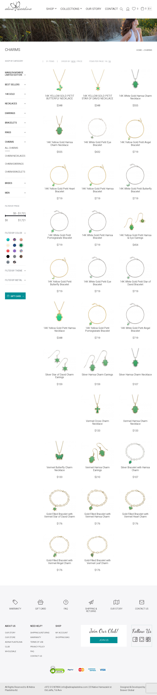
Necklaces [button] (15, 103)
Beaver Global (127, 690)
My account (62, 632)
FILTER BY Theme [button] (15, 270)
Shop (51, 9)
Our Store (10, 637)
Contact (111, 9)
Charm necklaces (15, 156)
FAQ (32, 651)
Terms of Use (36, 642)
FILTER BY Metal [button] (15, 280)
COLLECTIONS (71, 9)
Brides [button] (15, 183)
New (73, 61)
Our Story (93, 9)
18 (106, 61)
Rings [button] (15, 132)
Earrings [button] (15, 113)
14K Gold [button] (15, 94)
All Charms (11, 148)
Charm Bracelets (15, 171)
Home (139, 50)
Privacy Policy (37, 646)
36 (110, 61)
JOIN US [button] (104, 640)
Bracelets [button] (15, 122)
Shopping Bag (62, 637)
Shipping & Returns (39, 632)
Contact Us (36, 656)
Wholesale (10, 651)
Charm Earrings (14, 164)
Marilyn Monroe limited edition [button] (15, 74)
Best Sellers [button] (15, 84)
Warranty (35, 637)
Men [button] (15, 193)
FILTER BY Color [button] (15, 233)
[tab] (15, 73)
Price (79, 61)
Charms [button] (15, 142)
